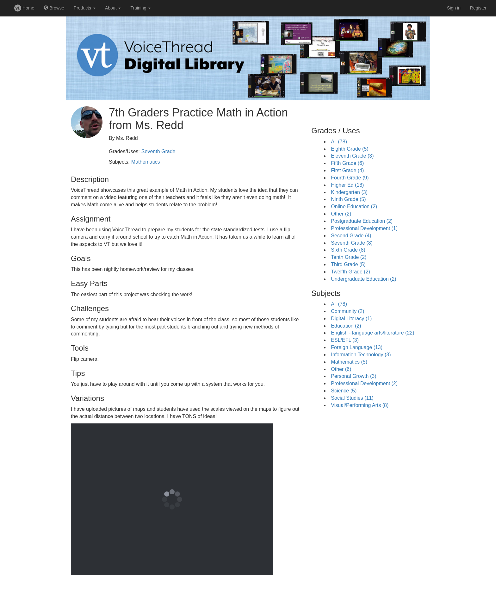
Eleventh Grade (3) (352, 156)
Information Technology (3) (361, 354)
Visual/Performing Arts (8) (359, 405)
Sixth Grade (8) (348, 250)
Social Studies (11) (352, 398)
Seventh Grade (158, 151)
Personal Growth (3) (353, 376)
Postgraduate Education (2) (362, 221)
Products (85, 7)
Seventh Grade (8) (352, 243)
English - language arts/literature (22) (372, 332)
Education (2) (346, 325)
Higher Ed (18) (347, 185)
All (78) (339, 141)
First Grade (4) (347, 170)
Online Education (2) (354, 206)
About (113, 7)
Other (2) (341, 213)
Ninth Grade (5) (348, 199)
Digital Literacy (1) (351, 318)
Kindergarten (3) (349, 192)
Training (140, 7)
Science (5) (343, 390)
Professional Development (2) (364, 383)
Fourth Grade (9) (350, 177)
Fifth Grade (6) (347, 163)
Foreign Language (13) (356, 347)
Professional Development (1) (364, 228)
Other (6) (341, 369)
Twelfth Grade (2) (350, 271)
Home (24, 7)
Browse (54, 7)
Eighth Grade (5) (349, 149)
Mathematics (145, 162)
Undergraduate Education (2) (363, 279)
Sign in (454, 7)
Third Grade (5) (348, 264)
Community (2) (347, 311)
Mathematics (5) (349, 362)
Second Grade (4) (351, 235)
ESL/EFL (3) (344, 340)
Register (478, 7)
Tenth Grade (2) (348, 257)
